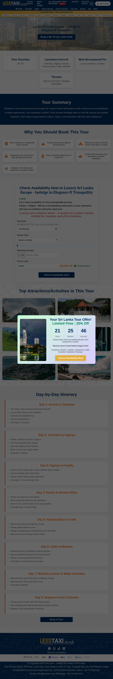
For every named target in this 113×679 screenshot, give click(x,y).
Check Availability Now (70, 358)
